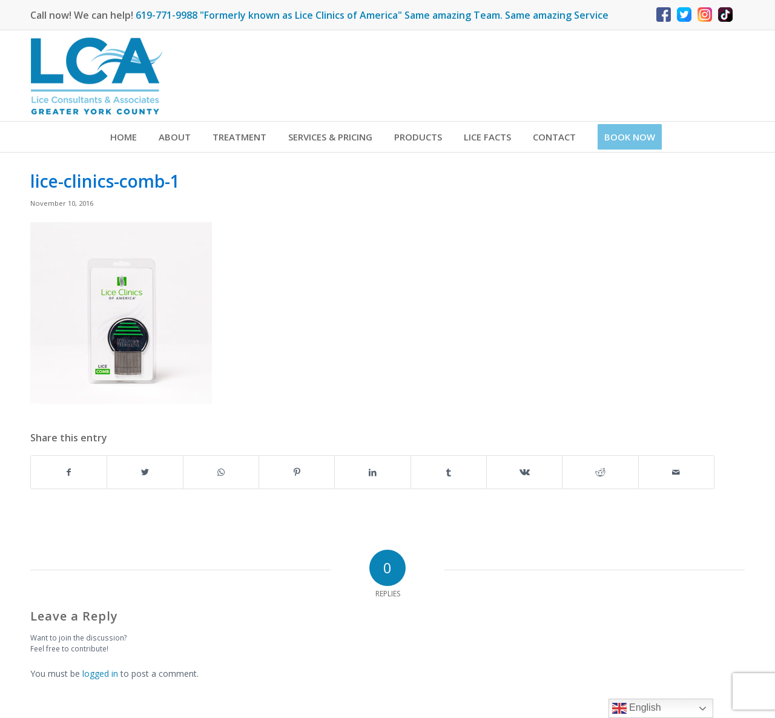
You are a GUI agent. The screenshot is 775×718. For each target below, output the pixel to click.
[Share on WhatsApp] (221, 472)
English (636, 708)
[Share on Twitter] (144, 472)
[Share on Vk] (524, 472)
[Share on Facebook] (69, 472)
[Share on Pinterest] (296, 472)
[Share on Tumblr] (448, 472)
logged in (100, 673)
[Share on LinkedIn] (372, 472)
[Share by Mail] (676, 472)
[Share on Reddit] (600, 472)
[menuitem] (123, 137)
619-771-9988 (166, 15)
